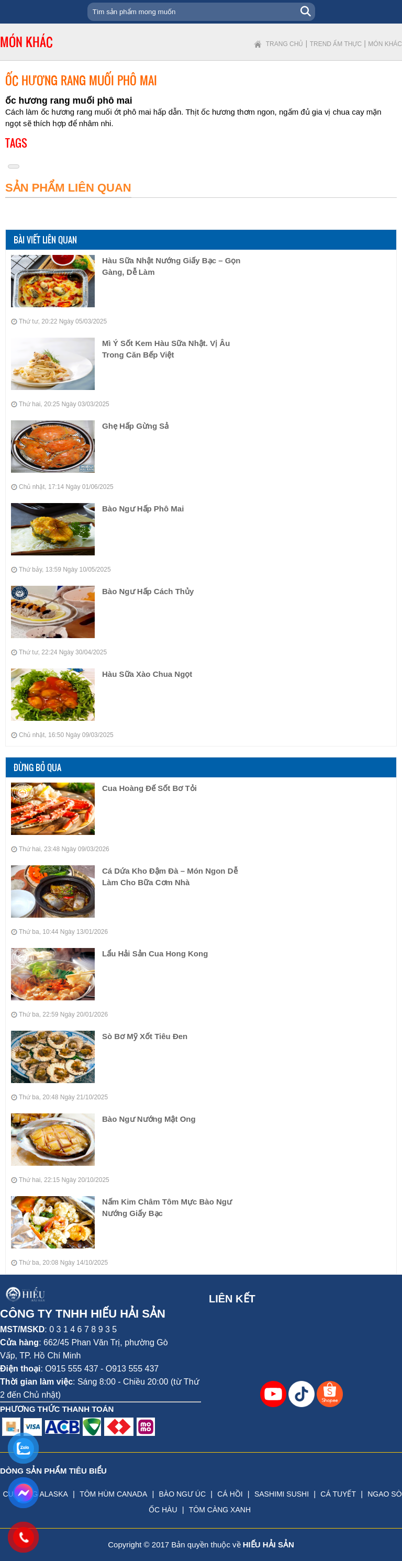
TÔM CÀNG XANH (220, 1510)
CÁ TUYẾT (338, 1494)
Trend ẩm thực (336, 44)
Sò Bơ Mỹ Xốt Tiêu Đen (144, 1036)
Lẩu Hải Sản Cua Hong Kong (155, 953)
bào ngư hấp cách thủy (148, 591)
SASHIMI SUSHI (281, 1494)
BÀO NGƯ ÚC (182, 1494)
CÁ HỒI (229, 1494)
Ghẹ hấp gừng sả (135, 425)
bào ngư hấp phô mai (143, 508)
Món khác (385, 44)
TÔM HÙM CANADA (113, 1494)
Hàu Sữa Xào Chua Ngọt (147, 674)
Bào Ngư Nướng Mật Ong (149, 1118)
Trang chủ (285, 44)
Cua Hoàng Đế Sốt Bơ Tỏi (149, 788)
